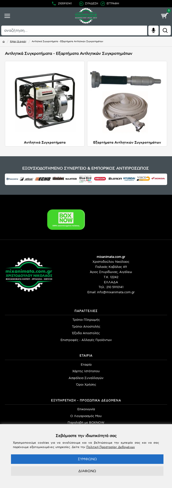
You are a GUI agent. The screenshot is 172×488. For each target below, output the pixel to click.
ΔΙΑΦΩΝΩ (87, 471)
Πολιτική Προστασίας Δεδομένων (110, 447)
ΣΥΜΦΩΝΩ (87, 459)
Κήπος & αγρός (18, 41)
